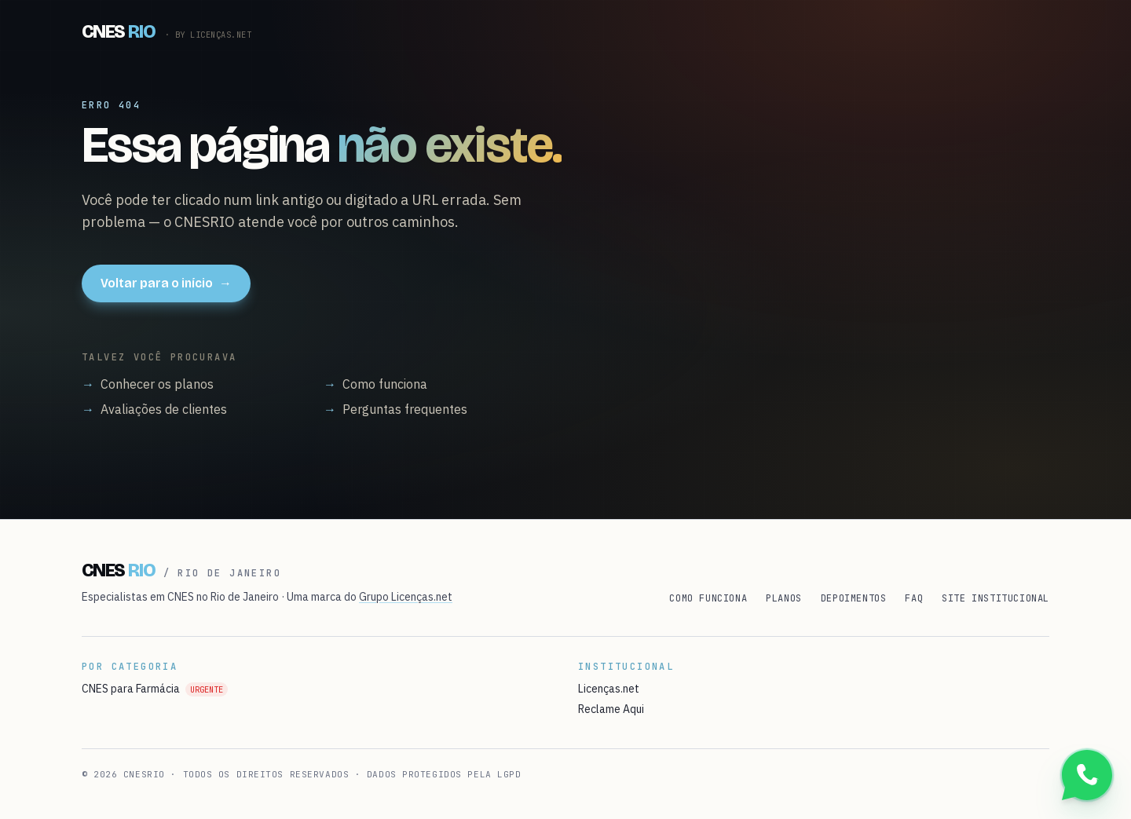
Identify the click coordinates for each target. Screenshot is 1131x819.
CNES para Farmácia (155, 689)
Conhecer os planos (148, 384)
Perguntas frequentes (395, 409)
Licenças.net (608, 689)
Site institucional (995, 598)
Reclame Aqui (611, 709)
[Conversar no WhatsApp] (1087, 775)
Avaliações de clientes (154, 409)
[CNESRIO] (166, 31)
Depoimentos (854, 598)
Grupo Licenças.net (405, 597)
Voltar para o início (166, 283)
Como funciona (375, 384)
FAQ (914, 598)
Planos (784, 598)
